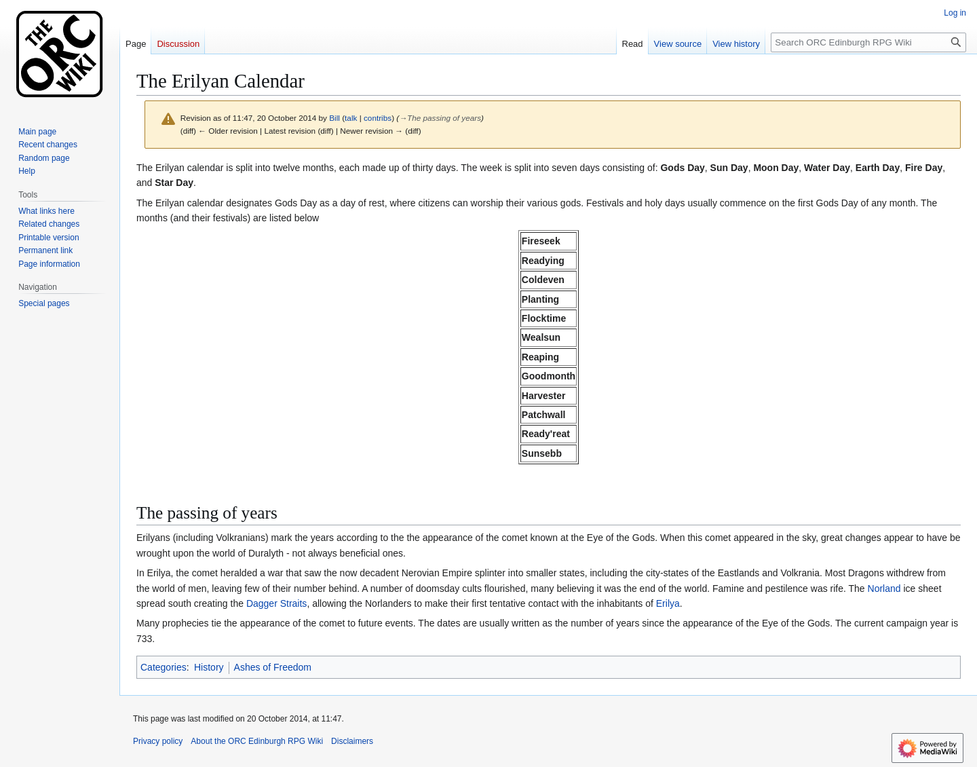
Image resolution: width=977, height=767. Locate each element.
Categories (163, 667)
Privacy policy (158, 741)
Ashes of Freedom (272, 667)
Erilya (668, 603)
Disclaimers (352, 741)
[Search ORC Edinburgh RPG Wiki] (868, 42)
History (209, 667)
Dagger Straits (276, 603)
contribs (377, 117)
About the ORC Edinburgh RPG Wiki (257, 741)
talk (351, 117)
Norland (884, 588)
